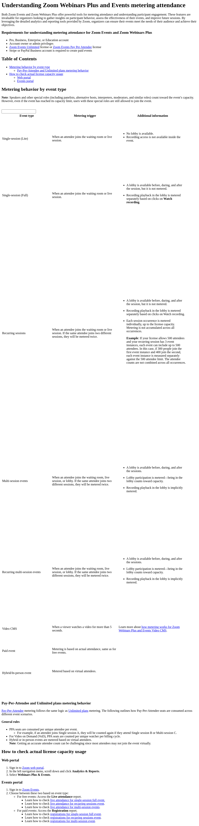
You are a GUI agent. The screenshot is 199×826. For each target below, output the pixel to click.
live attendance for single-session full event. (77, 800)
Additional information (152, 115)
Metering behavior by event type (29, 67)
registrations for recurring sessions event (75, 817)
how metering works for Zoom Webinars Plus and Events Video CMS (149, 628)
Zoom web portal (33, 767)
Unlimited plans (78, 710)
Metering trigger (85, 115)
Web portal (24, 77)
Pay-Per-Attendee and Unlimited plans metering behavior (53, 70)
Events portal (25, 81)
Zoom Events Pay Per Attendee (72, 47)
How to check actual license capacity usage (36, 74)
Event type (27, 115)
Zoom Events (30, 789)
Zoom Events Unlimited (24, 47)
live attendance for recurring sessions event (77, 803)
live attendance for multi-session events (75, 807)
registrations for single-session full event (75, 814)
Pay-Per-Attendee (13, 710)
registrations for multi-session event (72, 821)
